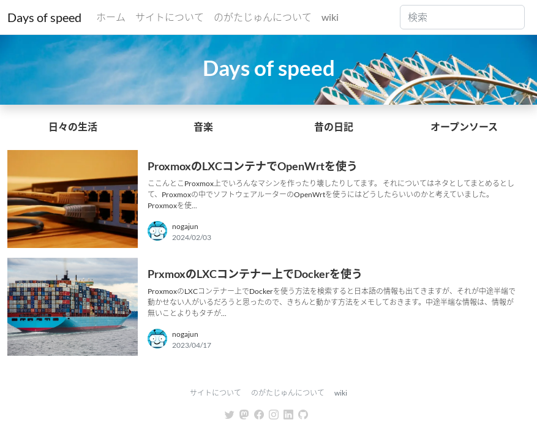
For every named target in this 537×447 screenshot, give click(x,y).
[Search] (462, 17)
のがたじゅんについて (263, 17)
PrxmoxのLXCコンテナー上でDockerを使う (255, 273)
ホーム (111, 17)
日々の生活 (72, 126)
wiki (330, 17)
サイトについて (169, 17)
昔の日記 (333, 126)
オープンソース (464, 126)
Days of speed (44, 17)
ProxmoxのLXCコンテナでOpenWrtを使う (253, 166)
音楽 (203, 126)
